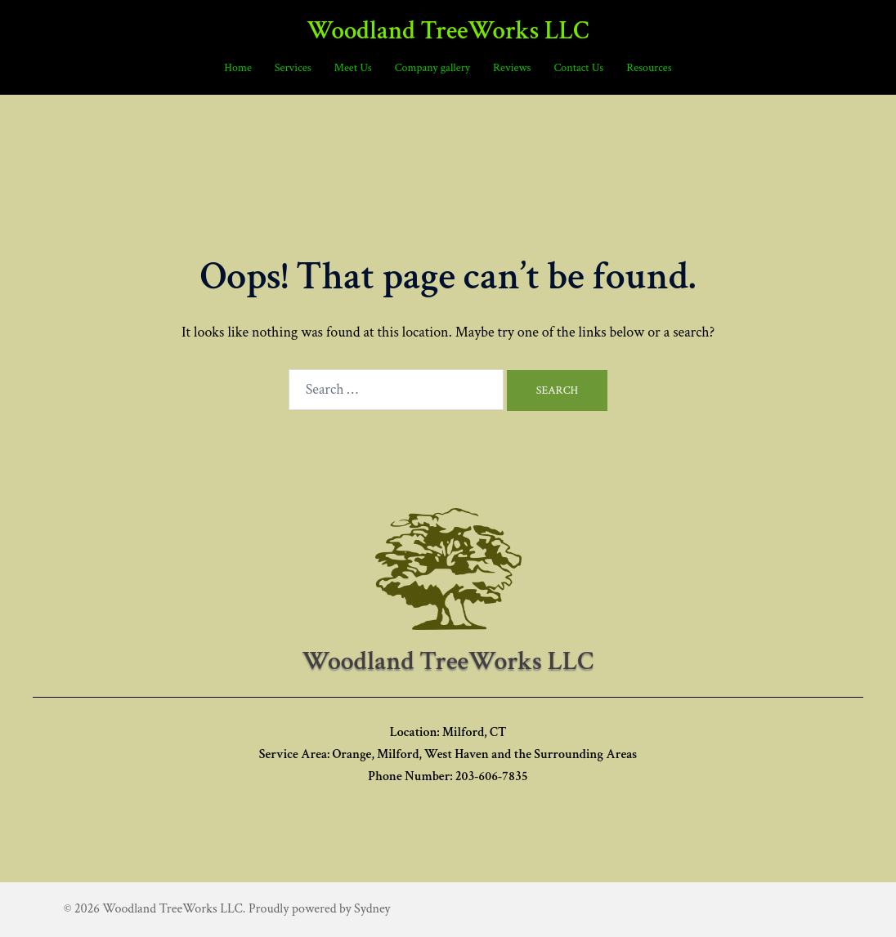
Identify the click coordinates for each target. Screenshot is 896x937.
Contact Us (578, 67)
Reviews (512, 67)
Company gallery (432, 67)
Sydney (372, 908)
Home (237, 67)
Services (293, 67)
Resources (648, 67)
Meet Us (353, 67)
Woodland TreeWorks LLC (448, 31)
